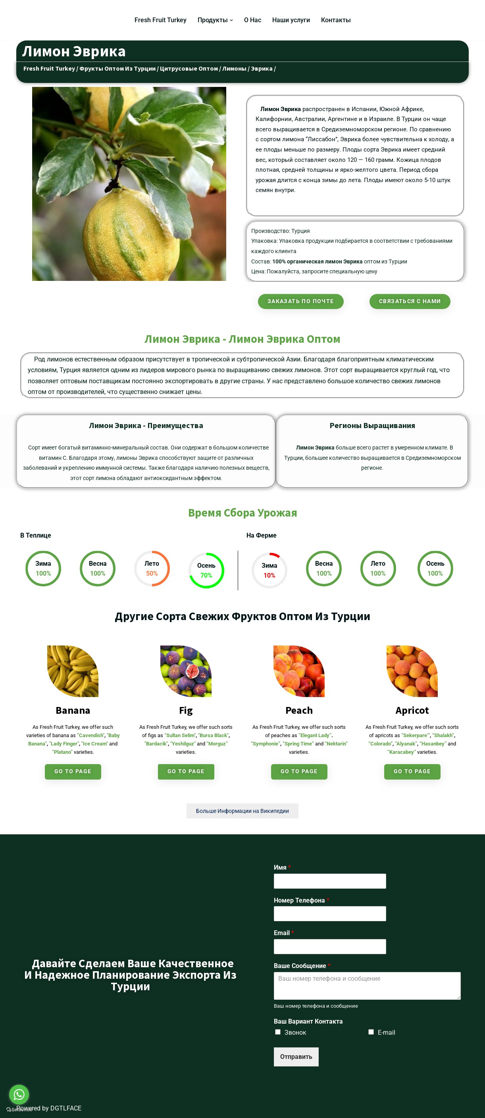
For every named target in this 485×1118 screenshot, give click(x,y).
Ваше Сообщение (302, 966)
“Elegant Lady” (314, 735)
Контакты (336, 20)
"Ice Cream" (94, 744)
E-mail (386, 1032)
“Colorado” (380, 744)
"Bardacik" (156, 744)
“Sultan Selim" (180, 735)
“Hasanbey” (433, 744)
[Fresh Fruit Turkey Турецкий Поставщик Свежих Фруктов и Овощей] (42, 20)
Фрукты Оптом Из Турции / (119, 68)
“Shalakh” (443, 735)
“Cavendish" (90, 735)
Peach (299, 710)
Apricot (412, 710)
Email (284, 933)
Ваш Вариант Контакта (308, 1021)
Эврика (262, 68)
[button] (231, 20)
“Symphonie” (265, 744)
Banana (73, 710)
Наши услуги (291, 20)
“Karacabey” (401, 752)
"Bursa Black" (213, 735)
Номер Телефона (301, 900)
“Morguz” (217, 744)
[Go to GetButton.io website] (19, 1109)
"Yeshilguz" (183, 744)
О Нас (252, 20)
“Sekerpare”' (415, 735)
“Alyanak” (406, 744)
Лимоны (234, 68)
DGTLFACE (65, 1108)
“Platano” (62, 752)
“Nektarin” (336, 744)
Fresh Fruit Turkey (161, 20)
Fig (186, 710)
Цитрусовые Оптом (189, 68)
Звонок (295, 1032)
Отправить (296, 1056)
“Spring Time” (298, 744)
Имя (282, 867)
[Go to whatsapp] (19, 1095)
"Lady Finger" (64, 744)
